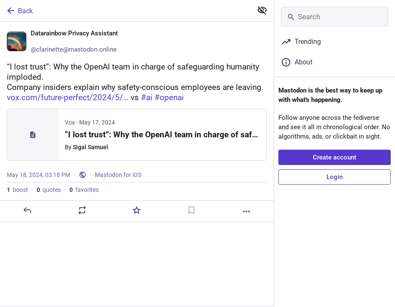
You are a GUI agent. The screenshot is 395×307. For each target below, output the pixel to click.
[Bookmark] (191, 210)
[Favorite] (137, 210)
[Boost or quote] (82, 210)
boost (17, 190)
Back (19, 11)
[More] (246, 211)
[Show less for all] (262, 10)
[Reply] (27, 210)
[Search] (334, 16)
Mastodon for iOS (118, 174)
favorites (84, 190)
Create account (334, 157)
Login (334, 177)
